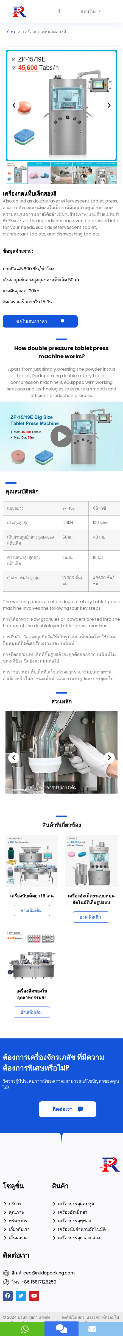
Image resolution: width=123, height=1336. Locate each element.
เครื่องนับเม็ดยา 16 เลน (32, 896)
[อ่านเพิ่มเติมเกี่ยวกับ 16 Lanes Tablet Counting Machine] (32, 910)
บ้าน (11, 32)
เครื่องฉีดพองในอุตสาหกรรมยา (31, 994)
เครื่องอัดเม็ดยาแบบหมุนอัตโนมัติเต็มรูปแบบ (91, 899)
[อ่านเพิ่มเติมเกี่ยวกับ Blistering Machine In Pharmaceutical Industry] (32, 1012)
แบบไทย (89, 11)
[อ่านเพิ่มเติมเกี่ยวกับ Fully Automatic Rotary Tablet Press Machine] (91, 917)
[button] (59, 11)
